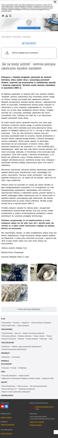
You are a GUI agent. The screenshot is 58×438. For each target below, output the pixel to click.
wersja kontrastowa (6, 433)
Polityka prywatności (36, 425)
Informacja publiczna (9, 336)
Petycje (49, 336)
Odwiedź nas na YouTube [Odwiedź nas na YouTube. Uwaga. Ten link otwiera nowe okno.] (2, 406)
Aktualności (27, 37)
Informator (43, 339)
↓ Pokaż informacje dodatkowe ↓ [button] (29, 309)
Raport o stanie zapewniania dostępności (16, 392)
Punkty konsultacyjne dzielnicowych (14, 349)
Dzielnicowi (6, 346)
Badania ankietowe (24, 336)
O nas (3, 319)
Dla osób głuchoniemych (38, 386)
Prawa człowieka (32, 339)
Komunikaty (17, 37)
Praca (3, 371)
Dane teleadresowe (8, 386)
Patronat (21, 339)
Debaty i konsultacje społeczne (33, 333)
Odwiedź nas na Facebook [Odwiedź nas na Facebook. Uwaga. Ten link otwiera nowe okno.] (6, 406)
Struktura (16, 323)
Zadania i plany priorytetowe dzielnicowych (26, 346)
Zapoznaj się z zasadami (37, 422)
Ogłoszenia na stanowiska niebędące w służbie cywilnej (21, 378)
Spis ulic (18, 333)
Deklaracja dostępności (27, 389)
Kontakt (4, 382)
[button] (54, 16)
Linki (51, 339)
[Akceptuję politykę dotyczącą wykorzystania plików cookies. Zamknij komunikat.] (55, 2)
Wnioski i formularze (9, 339)
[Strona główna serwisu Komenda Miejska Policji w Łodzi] (3, 15)
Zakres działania (23, 325)
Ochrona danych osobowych (41, 323)
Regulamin (25, 323)
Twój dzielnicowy (7, 342)
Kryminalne (16, 357)
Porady (13, 368)
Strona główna (6, 37)
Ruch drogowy (6, 364)
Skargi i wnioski (39, 336)
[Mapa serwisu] (6, 15)
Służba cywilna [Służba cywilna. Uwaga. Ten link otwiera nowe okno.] (24, 375)
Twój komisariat (7, 333)
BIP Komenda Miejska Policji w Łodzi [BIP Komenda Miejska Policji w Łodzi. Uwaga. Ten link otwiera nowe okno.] (45, 408)
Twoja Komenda (7, 329)
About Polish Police (8, 325)
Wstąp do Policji (48, 378)
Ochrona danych (7, 395)
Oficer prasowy (23, 386)
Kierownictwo (6, 323)
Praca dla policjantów (9, 375)
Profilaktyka (22, 368)
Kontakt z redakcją (6, 417)
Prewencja (5, 361)
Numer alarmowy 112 (9, 389)
